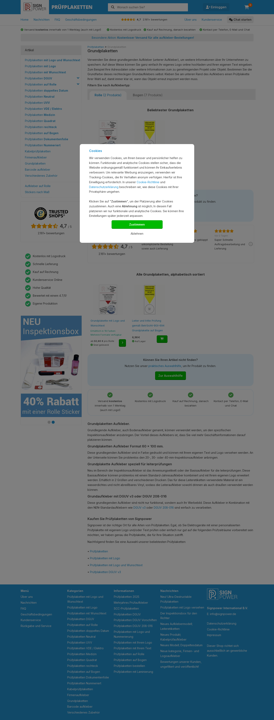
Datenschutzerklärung (103, 187)
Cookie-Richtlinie (148, 182)
